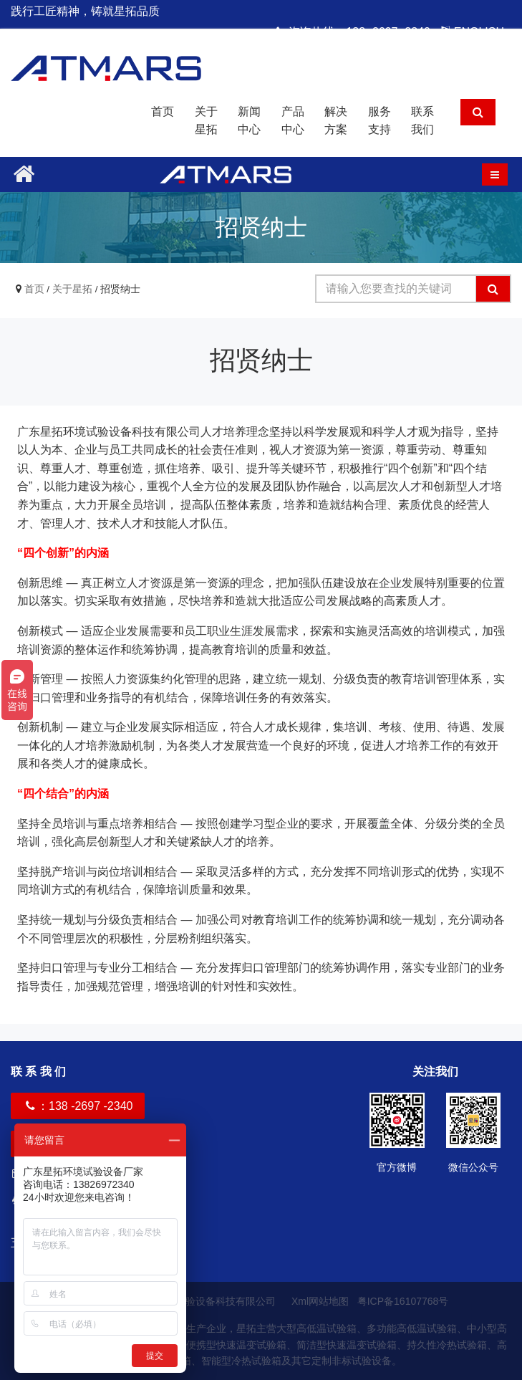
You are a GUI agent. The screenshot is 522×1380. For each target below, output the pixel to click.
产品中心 (292, 120)
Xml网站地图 (321, 1301)
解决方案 (335, 120)
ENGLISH (472, 32)
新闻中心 (249, 120)
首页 (162, 111)
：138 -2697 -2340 (77, 1106)
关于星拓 (206, 120)
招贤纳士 (120, 289)
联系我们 (422, 120)
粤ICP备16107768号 (403, 1301)
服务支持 (379, 120)
